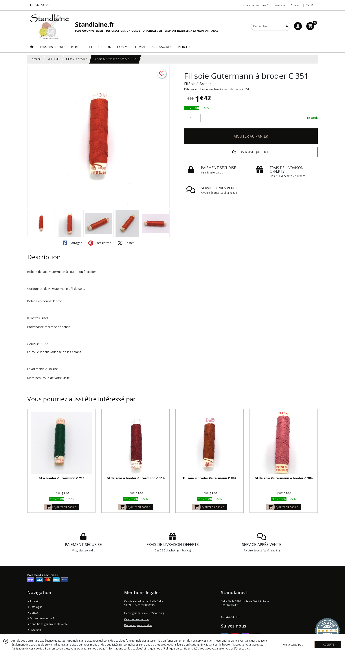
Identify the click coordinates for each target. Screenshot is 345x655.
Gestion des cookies (136, 619)
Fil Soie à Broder (197, 83)
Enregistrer (99, 243)
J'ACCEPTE (328, 644)
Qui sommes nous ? (40, 618)
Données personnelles (138, 625)
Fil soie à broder (76, 59)
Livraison (34, 630)
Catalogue (34, 607)
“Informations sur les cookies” (124, 648)
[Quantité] (192, 118)
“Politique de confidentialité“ (180, 648)
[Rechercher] (287, 26)
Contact (296, 5)
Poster (125, 243)
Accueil (36, 59)
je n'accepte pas (293, 644)
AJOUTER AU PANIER (251, 136)
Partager (72, 243)
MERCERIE (53, 59)
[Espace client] (298, 26)
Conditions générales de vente (47, 624)
